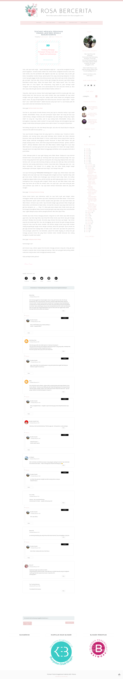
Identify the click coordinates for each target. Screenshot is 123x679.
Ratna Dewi (31, 295)
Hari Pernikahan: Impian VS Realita (92, 190)
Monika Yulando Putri (34, 421)
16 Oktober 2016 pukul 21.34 (34, 532)
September (90, 211)
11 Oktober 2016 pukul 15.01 (34, 296)
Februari (89, 222)
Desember (90, 165)
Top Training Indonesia (34, 584)
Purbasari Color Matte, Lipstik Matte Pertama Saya (91, 183)
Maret (89, 220)
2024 (87, 150)
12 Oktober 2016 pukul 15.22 (34, 496)
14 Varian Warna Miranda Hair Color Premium (92, 114)
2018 (87, 160)
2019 (87, 158)
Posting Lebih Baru (27, 623)
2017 (87, 161)
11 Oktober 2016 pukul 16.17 (34, 382)
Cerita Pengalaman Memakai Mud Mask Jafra (92, 108)
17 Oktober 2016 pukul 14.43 (35, 513)
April (88, 219)
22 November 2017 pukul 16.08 (34, 585)
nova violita (31, 494)
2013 (87, 228)
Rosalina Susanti (33, 320)
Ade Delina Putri (32, 340)
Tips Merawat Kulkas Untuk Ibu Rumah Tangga (92, 205)
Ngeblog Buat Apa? (92, 175)
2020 (87, 157)
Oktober (89, 168)
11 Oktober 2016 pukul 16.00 (34, 341)
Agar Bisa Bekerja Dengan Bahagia (92, 208)
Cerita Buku (62, 22)
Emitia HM (31, 530)
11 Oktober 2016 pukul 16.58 (34, 422)
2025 (87, 149)
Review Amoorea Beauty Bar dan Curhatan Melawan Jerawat (92, 121)
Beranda (38, 22)
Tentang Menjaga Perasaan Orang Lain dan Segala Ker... (91, 200)
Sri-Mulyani (31, 457)
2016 (87, 163)
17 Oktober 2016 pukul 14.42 (35, 402)
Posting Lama (70, 622)
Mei (88, 217)
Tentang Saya (73, 22)
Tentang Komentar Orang (36, 192)
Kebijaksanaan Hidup (35, 239)
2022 (87, 153)
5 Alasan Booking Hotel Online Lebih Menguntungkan (91, 194)
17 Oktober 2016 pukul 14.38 (35, 321)
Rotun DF (31, 565)
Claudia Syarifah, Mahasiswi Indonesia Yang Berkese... (91, 171)
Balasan (27, 315)
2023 (87, 152)
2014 (87, 227)
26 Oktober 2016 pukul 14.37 (34, 566)
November (90, 166)
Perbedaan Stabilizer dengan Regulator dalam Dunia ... (92, 178)
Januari (89, 223)
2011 (87, 231)
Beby (30, 380)
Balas (63, 310)
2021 (87, 155)
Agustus (89, 212)
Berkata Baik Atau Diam (36, 108)
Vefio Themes (72, 674)
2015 (87, 225)
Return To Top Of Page (61, 676)
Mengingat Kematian (90, 187)
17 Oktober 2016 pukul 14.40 (35, 362)
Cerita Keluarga (50, 22)
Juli (88, 214)
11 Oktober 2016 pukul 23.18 (34, 458)
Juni (88, 215)
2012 (87, 230)
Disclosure (84, 22)
